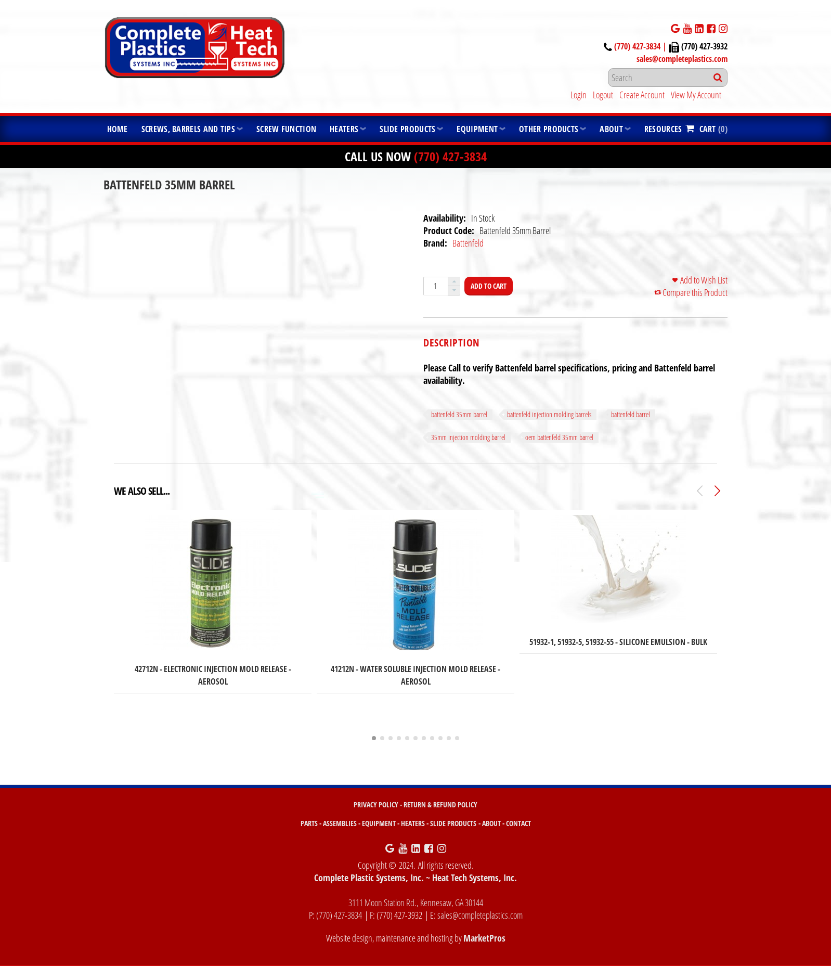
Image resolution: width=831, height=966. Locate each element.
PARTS (309, 823)
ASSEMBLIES (340, 823)
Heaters (344, 129)
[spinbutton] (435, 286)
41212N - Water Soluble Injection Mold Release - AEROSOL (415, 675)
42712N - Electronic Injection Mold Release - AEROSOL (213, 675)
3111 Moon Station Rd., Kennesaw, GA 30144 (415, 902)
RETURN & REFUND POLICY (440, 804)
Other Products (548, 129)
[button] (454, 281)
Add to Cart (489, 286)
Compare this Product (695, 292)
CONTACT (518, 823)
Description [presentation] (451, 343)
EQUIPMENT (379, 823)
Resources (663, 129)
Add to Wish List (704, 280)
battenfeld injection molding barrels (549, 414)
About (611, 129)
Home (117, 129)
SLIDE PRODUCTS (453, 823)
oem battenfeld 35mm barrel (559, 437)
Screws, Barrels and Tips (188, 129)
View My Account (696, 94)
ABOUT (491, 823)
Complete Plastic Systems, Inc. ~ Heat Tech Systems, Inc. (415, 877)
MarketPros (484, 938)
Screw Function (286, 129)
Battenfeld (468, 243)
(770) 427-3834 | (641, 46)
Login (578, 94)
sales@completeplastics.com (682, 59)
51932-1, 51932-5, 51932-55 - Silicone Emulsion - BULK (618, 642)
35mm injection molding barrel (468, 437)
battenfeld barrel (630, 414)
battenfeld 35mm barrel (459, 414)
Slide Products (407, 129)
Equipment (477, 129)
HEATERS (413, 823)
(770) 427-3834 (450, 156)
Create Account (642, 94)
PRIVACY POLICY (376, 804)
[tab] (451, 343)
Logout (603, 94)
